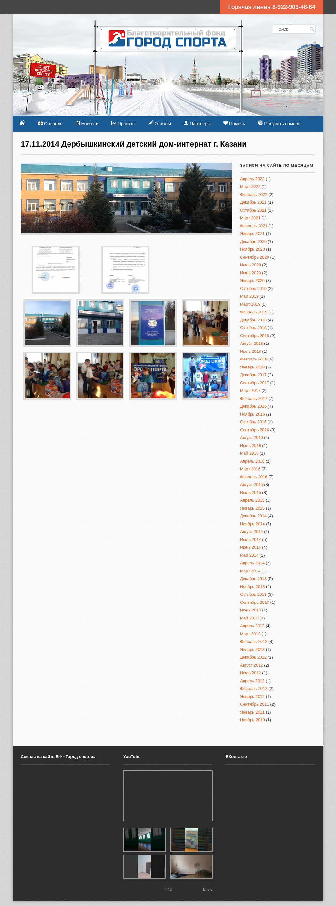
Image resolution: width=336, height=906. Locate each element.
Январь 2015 (252, 508)
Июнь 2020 (250, 273)
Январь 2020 (252, 280)
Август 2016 (251, 437)
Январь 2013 (252, 649)
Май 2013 (249, 618)
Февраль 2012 (253, 688)
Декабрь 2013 (253, 578)
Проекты (123, 123)
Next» (208, 890)
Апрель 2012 (252, 680)
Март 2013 (250, 633)
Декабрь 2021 (253, 202)
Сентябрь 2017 (254, 382)
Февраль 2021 (253, 225)
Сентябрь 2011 (254, 704)
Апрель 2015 (252, 500)
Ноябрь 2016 (252, 414)
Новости (87, 123)
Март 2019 (250, 304)
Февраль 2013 (253, 641)
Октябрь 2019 (253, 288)
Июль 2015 (250, 492)
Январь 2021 (252, 233)
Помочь (234, 123)
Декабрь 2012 (253, 657)
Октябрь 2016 (253, 421)
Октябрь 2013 (253, 594)
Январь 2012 (252, 696)
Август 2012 (251, 665)
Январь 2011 (252, 712)
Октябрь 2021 (253, 210)
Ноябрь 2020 (252, 249)
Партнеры (197, 123)
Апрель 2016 (252, 461)
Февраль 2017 (253, 398)
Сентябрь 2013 (254, 602)
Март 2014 (250, 571)
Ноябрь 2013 (252, 586)
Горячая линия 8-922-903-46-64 (271, 7)
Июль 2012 (250, 672)
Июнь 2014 (250, 547)
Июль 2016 (250, 445)
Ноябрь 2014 (252, 524)
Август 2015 (251, 484)
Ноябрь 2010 (252, 719)
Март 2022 (250, 186)
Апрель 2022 (252, 178)
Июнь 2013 (250, 610)
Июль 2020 (250, 265)
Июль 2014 (250, 539)
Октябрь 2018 (253, 327)
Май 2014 (249, 555)
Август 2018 (251, 343)
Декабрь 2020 (253, 241)
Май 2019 (249, 296)
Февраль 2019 (253, 312)
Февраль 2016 (253, 476)
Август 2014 (251, 531)
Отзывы (159, 123)
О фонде (50, 123)
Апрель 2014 (252, 563)
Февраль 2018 (253, 359)
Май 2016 (249, 453)
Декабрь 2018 (253, 320)
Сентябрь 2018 (254, 335)
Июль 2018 (250, 351)
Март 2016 (250, 468)
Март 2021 (250, 217)
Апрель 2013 (252, 625)
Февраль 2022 (253, 194)
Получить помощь (279, 123)
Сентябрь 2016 (254, 429)
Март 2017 (250, 390)
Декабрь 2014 (253, 516)
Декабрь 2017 (253, 374)
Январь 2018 (252, 367)
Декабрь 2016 (253, 406)
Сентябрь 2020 (254, 257)
